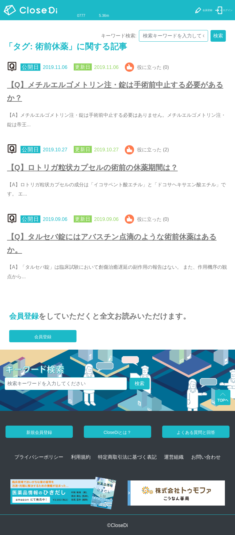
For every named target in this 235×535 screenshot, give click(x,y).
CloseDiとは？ (117, 432)
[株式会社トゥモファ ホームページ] (176, 495)
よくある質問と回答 (196, 432)
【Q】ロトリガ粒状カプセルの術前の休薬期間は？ (92, 167)
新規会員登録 (39, 432)
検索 (218, 35)
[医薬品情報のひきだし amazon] (63, 495)
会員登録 (24, 316)
